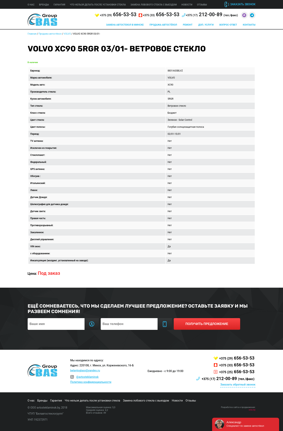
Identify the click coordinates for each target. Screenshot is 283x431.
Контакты (249, 24)
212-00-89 (212, 14)
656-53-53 (118, 14)
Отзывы (202, 4)
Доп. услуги (205, 24)
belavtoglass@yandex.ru (85, 370)
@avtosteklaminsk (87, 376)
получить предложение (206, 324)
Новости (186, 4)
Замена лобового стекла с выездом (153, 4)
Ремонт (187, 24)
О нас (31, 4)
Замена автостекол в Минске (125, 24)
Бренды (44, 4)
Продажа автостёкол (163, 24)
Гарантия (59, 4)
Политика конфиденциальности (90, 382)
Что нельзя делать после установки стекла (98, 4)
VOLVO (67, 33)
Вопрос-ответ (228, 24)
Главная (32, 33)
